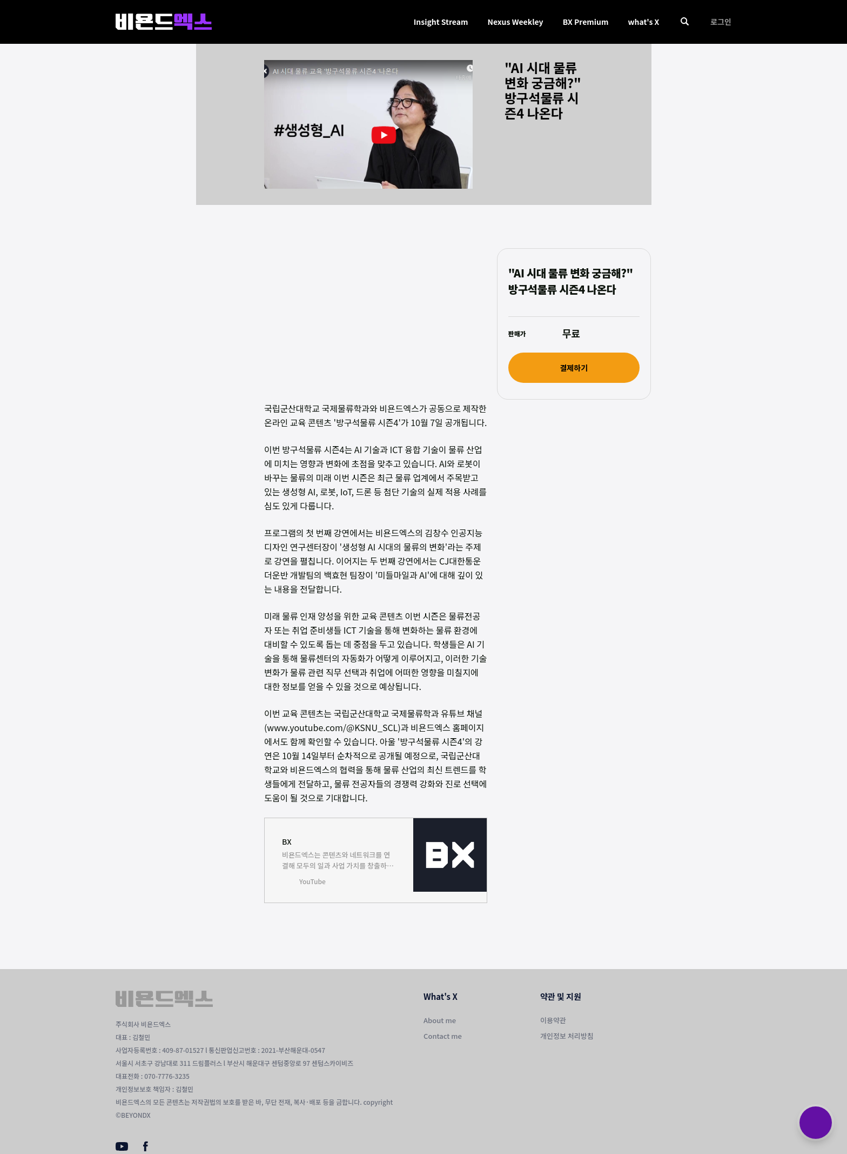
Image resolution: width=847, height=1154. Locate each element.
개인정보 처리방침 (567, 1035)
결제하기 (574, 367)
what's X (643, 21)
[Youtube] (122, 1147)
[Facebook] (145, 1148)
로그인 (720, 21)
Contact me (443, 1035)
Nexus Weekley (515, 21)
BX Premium (586, 21)
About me (440, 1020)
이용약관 (553, 1020)
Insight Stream (441, 21)
